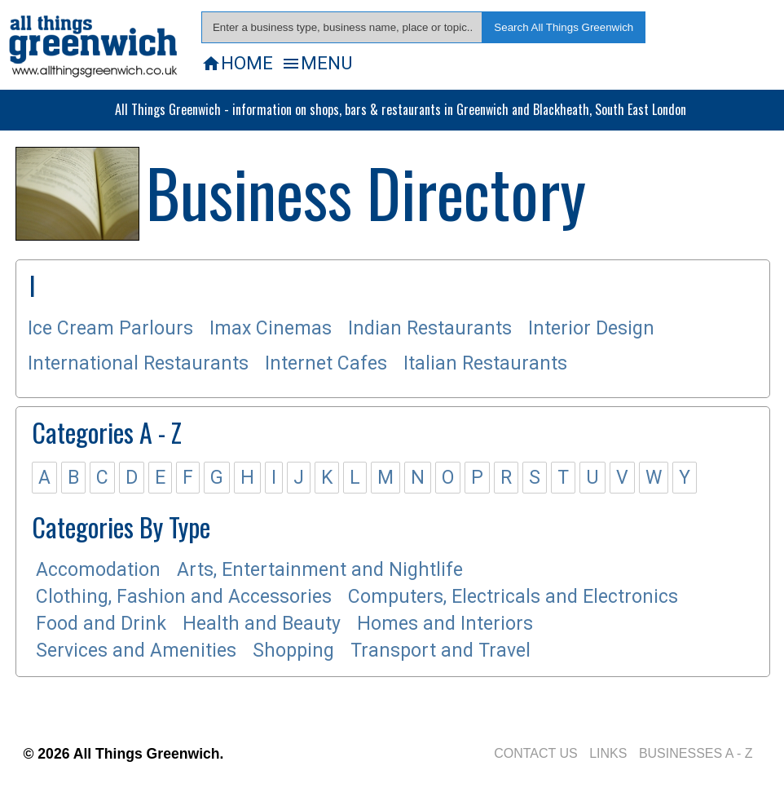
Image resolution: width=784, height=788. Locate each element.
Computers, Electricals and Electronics (513, 597)
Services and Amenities (136, 651)
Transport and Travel (440, 651)
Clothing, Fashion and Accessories (184, 597)
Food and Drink (101, 624)
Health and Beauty (262, 624)
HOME (237, 62)
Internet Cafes (326, 363)
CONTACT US (536, 753)
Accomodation (98, 570)
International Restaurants (138, 363)
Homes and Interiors (445, 624)
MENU (316, 62)
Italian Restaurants (485, 363)
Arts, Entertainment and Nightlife (320, 570)
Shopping (293, 651)
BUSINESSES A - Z (696, 753)
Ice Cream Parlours (110, 328)
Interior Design (591, 328)
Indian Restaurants (430, 328)
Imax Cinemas (270, 328)
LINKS (608, 753)
